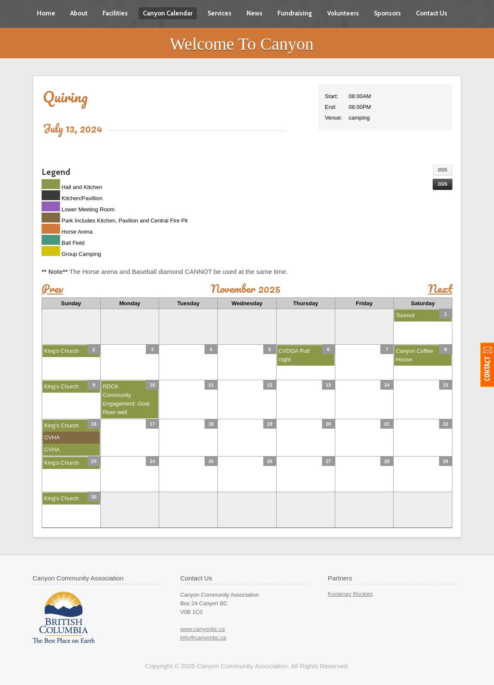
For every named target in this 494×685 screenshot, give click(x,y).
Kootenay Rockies (350, 594)
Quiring (65, 96)
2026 (442, 184)
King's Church (61, 351)
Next (440, 288)
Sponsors (387, 13)
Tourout (405, 315)
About (78, 13)
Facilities (115, 13)
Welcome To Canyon (241, 44)
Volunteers (343, 13)
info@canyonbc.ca (203, 637)
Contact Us (431, 13)
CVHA (52, 437)
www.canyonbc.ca (202, 629)
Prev (52, 288)
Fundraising (294, 13)
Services (220, 13)
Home (46, 13)
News (254, 13)
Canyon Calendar (168, 13)
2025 (442, 170)
